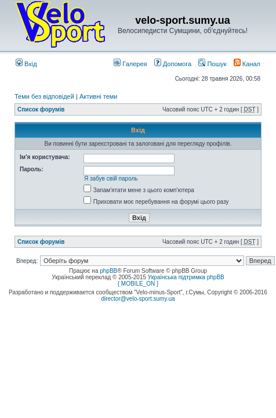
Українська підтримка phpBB (186, 277)
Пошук (212, 63)
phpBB (108, 271)
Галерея (130, 63)
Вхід (26, 63)
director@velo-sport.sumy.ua (138, 299)
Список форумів (40, 109)
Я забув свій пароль (111, 178)
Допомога (172, 63)
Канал (247, 63)
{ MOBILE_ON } (138, 283)
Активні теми (98, 96)
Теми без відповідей (44, 96)
